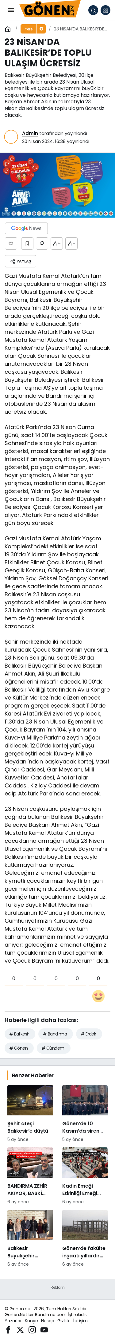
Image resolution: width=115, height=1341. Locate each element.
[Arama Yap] (93, 10)
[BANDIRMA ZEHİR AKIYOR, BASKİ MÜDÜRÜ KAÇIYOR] (30, 1176)
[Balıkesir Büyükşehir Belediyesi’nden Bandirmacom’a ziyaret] (30, 1239)
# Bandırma (55, 1034)
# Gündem (52, 1048)
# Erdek (88, 1034)
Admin (30, 133)
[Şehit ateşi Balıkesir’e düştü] (30, 1114)
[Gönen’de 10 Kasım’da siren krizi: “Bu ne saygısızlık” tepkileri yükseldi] (85, 1114)
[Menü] (11, 10)
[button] (105, 10)
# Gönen (18, 1048)
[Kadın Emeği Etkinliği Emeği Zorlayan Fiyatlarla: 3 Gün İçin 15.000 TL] (85, 1176)
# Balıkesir (19, 1034)
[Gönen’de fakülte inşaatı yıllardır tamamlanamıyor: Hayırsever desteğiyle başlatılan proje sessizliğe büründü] (85, 1239)
